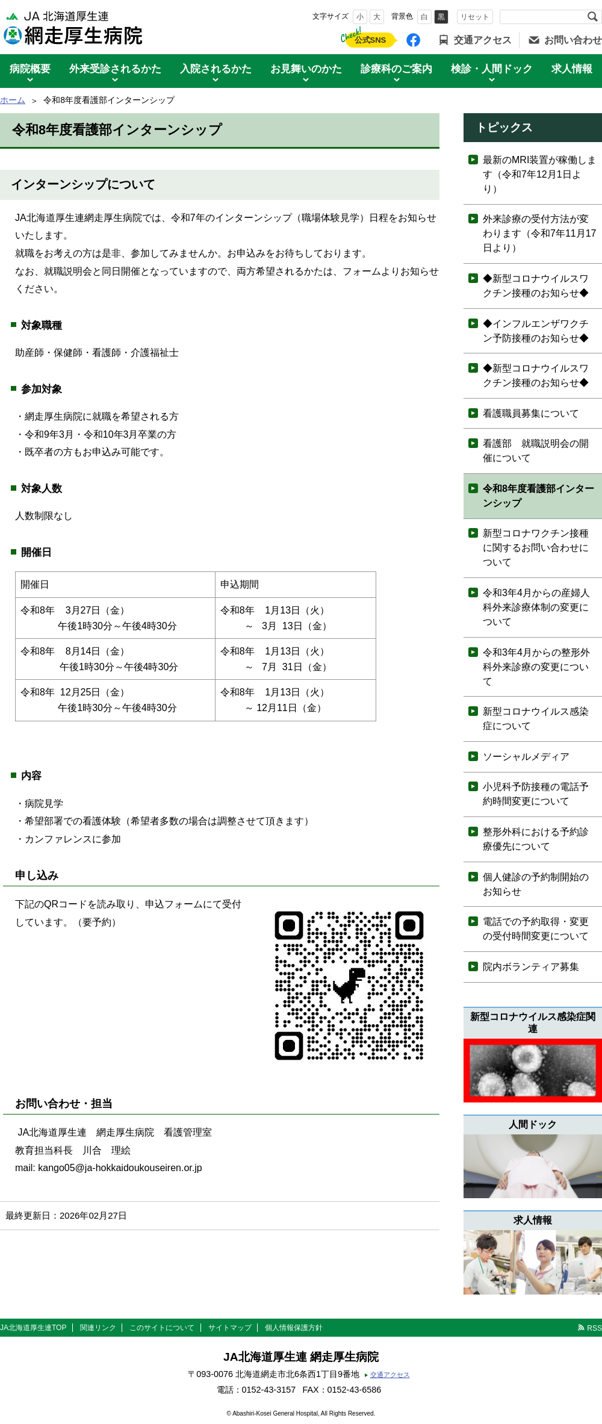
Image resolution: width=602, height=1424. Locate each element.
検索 (592, 16)
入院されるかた (216, 69)
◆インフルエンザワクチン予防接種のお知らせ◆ (536, 331)
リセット (475, 17)
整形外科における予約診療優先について (536, 839)
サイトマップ (230, 1327)
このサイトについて (161, 1327)
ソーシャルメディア (526, 756)
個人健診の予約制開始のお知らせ (536, 884)
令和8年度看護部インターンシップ (538, 495)
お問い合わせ (573, 40)
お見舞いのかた (306, 69)
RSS (594, 1328)
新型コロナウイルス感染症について (536, 718)
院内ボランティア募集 (531, 967)
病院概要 (30, 69)
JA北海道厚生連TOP (33, 1327)
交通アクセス (483, 40)
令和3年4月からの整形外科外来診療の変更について (536, 666)
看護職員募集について (531, 413)
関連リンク (98, 1327)
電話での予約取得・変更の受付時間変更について (536, 928)
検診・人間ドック (492, 69)
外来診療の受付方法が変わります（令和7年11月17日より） (540, 233)
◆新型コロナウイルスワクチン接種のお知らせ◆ (536, 285)
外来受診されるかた (115, 69)
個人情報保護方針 (294, 1327)
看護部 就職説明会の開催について (536, 450)
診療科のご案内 (396, 69)
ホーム (12, 100)
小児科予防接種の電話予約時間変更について (536, 794)
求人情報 (571, 69)
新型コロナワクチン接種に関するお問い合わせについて (536, 547)
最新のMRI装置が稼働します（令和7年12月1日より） (540, 174)
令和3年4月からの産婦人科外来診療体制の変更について (536, 607)
